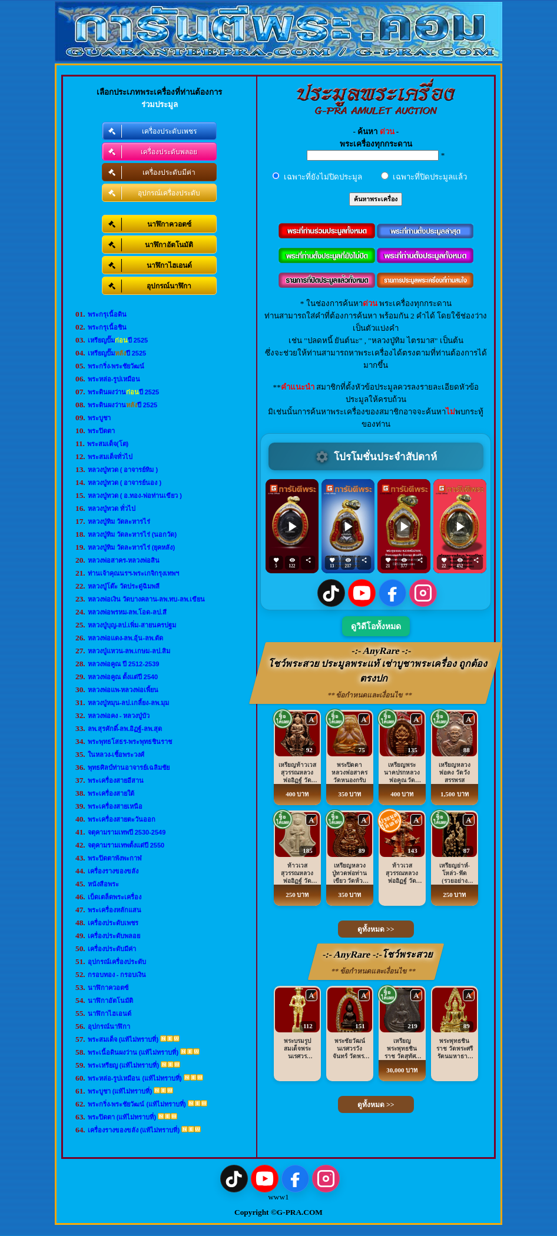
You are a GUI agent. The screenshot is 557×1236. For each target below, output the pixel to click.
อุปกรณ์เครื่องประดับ (117, 961)
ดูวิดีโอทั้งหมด (376, 626)
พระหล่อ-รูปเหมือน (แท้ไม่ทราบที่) (135, 1078)
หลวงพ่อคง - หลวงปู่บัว (119, 715)
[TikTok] (331, 593)
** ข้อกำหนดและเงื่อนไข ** (370, 695)
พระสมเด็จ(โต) (107, 443)
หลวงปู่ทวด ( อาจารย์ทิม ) (123, 469)
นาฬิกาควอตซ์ (108, 987)
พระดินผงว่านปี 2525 (124, 392)
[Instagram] (423, 593)
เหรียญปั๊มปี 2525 (118, 340)
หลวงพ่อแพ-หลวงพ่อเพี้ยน (123, 689)
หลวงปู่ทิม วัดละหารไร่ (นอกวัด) (132, 534)
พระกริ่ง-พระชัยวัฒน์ (116, 366)
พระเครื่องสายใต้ (111, 793)
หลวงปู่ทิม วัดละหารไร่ (119, 521)
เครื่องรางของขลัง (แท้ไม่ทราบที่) (134, 1130)
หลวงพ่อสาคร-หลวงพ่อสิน (124, 560)
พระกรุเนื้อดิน (107, 314)
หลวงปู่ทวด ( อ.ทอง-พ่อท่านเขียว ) (135, 495)
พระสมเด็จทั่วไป (110, 456)
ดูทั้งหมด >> (375, 929)
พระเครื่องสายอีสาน (116, 780)
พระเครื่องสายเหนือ (115, 806)
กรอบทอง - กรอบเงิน (117, 974)
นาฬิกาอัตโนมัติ (110, 1000)
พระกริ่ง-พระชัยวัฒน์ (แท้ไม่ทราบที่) (137, 1104)
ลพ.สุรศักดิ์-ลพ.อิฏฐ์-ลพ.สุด (125, 728)
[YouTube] (362, 593)
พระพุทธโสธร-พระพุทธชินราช (130, 741)
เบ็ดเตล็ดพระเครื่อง (114, 897)
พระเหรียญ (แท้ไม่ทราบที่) (123, 1065)
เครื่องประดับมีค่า (112, 948)
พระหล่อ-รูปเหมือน (114, 379)
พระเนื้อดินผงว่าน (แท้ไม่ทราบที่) (133, 1052)
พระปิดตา (101, 430)
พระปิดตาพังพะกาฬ (115, 858)
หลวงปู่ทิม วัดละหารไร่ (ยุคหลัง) (131, 547)
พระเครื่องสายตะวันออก (121, 819)
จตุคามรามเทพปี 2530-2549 (127, 832)
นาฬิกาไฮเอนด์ (109, 1013)
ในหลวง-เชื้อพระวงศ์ (116, 754)
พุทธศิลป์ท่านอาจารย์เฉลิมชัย (129, 767)
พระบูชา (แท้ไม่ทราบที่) (120, 1091)
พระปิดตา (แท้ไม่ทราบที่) (122, 1117)
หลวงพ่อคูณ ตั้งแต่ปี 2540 (123, 676)
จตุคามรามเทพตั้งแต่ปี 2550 (126, 845)
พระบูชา (99, 417)
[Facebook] (392, 593)
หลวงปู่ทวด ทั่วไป (111, 508)
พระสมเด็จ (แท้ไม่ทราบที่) (123, 1039)
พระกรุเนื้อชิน (107, 327)
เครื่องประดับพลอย (114, 935)
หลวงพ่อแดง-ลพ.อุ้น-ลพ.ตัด (125, 638)
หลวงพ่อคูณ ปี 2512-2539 (124, 663)
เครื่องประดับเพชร (113, 922)
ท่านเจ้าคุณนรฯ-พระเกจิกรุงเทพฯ (134, 573)
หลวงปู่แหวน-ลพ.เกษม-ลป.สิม (129, 650)
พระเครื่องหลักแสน (114, 909)
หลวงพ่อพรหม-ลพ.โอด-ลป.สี (127, 612)
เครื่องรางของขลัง (113, 871)
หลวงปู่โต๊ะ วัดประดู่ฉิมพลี (124, 586)
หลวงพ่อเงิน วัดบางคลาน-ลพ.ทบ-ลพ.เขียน (146, 599)
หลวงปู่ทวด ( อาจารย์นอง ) (125, 482)
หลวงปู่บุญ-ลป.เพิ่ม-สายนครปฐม (132, 625)
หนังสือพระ (103, 884)
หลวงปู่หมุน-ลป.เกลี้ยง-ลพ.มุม (128, 702)
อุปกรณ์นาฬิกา (109, 1026)
